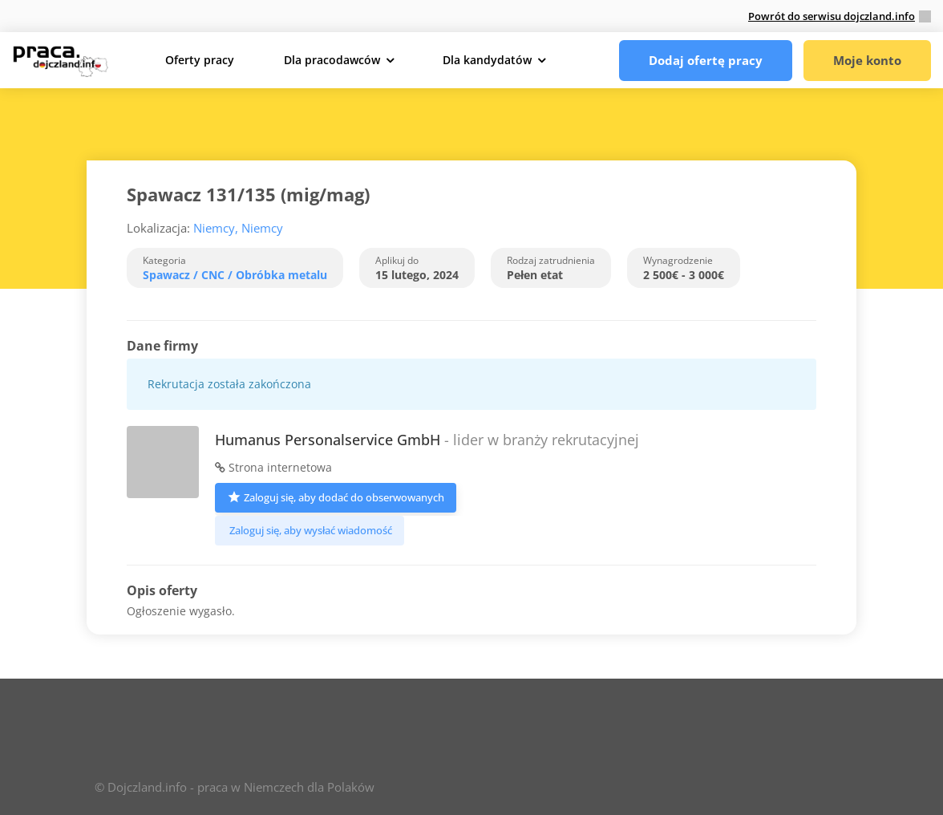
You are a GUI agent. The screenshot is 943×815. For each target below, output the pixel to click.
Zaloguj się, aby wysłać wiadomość (309, 530)
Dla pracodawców (332, 59)
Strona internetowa (273, 467)
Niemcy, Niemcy (238, 228)
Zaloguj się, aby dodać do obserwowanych (335, 496)
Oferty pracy (199, 59)
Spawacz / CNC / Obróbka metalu (235, 274)
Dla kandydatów (487, 59)
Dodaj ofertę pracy (706, 60)
